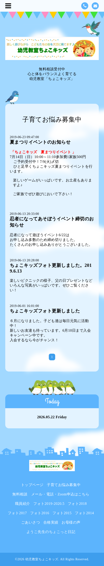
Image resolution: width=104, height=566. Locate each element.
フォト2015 (62, 513)
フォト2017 (17, 513)
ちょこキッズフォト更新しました (45, 310)
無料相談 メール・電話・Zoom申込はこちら (50, 494)
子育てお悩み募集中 (64, 485)
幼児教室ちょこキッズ (41, 559)
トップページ (32, 485)
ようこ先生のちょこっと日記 (50, 532)
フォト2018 (77, 504)
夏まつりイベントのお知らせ (40, 142)
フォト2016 (39, 513)
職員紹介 (22, 504)
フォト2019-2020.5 (48, 504)
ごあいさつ (30, 522)
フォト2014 (84, 513)
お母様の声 (71, 522)
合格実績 (50, 522)
